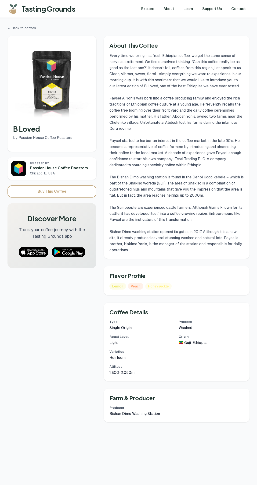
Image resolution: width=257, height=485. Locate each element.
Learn (188, 8)
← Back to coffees (21, 28)
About (168, 8)
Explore (147, 8)
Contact (238, 8)
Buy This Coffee (52, 191)
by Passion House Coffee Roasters (42, 137)
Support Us (212, 8)
